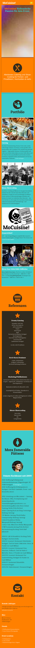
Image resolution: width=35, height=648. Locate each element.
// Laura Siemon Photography (10, 631)
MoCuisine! (9, 2)
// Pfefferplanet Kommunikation (10, 629)
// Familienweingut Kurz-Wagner (11, 642)
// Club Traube (6, 640)
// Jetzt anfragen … (20, 158)
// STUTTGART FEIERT (8, 239)
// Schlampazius (6, 639)
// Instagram (17, 485)
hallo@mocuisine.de (7, 610)
